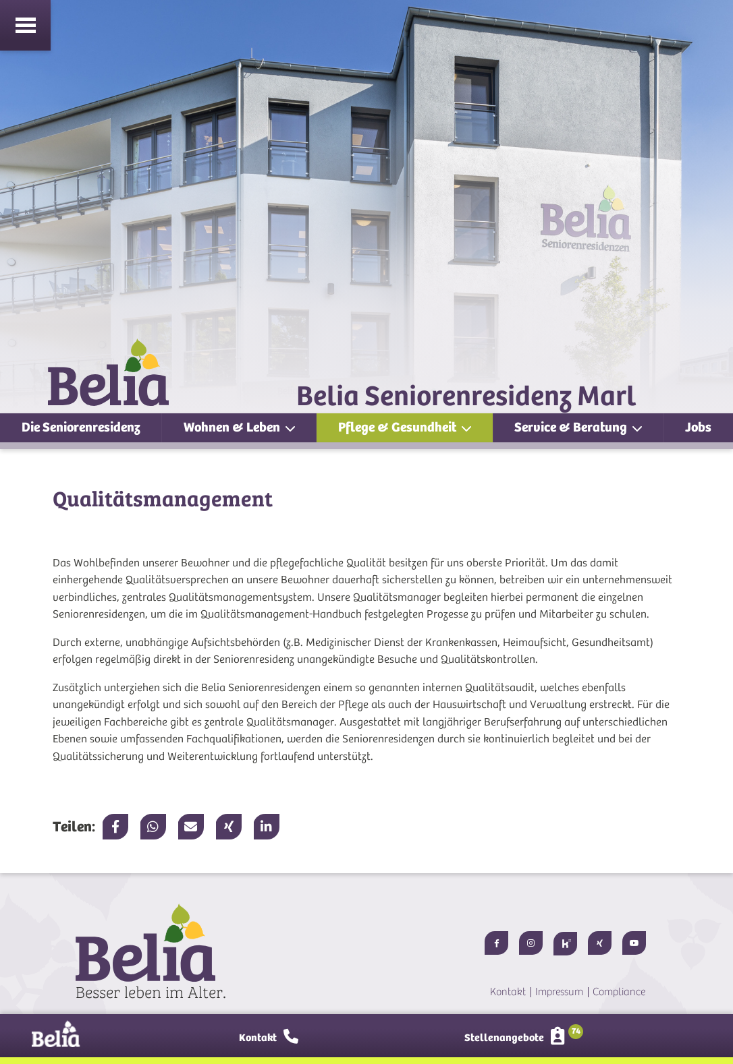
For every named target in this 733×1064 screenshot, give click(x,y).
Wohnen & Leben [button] (233, 427)
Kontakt (508, 992)
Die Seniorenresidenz (81, 427)
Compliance (619, 992)
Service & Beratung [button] (572, 427)
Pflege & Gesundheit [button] (398, 427)
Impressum (559, 992)
